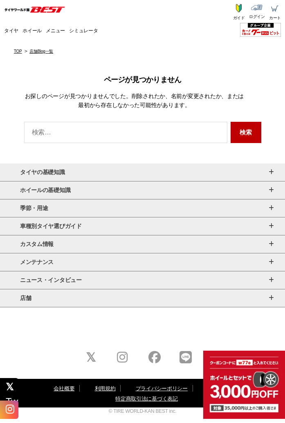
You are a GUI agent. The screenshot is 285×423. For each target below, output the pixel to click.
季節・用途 (147, 208)
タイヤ (11, 31)
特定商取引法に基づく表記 (146, 399)
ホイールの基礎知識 (147, 190)
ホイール (32, 31)
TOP (18, 51)
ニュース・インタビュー (147, 280)
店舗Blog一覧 (41, 51)
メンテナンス (147, 262)
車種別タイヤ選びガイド (147, 226)
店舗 (147, 298)
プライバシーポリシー (162, 388)
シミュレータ (83, 31)
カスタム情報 (147, 244)
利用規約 (105, 388)
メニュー (55, 31)
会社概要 (64, 388)
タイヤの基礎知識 (147, 172)
